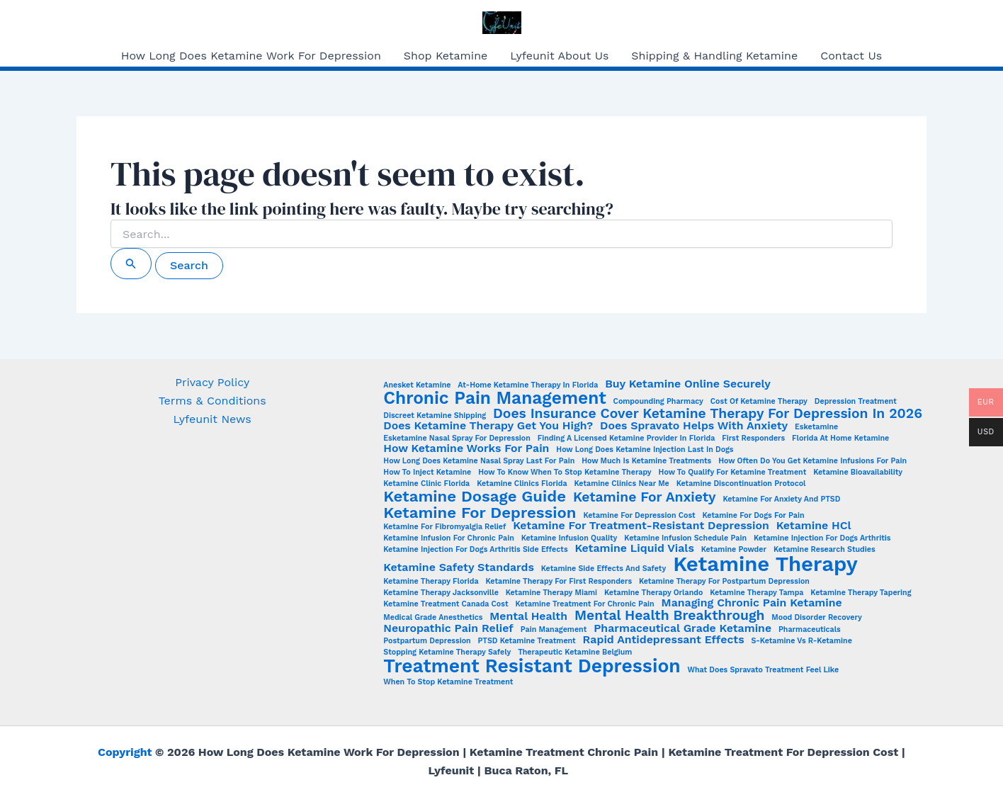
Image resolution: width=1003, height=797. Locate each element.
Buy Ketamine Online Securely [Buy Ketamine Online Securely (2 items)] (688, 384)
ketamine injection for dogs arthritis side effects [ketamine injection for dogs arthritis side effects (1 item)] (475, 550)
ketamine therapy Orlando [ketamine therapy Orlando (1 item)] (653, 593)
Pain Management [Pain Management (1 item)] (554, 630)
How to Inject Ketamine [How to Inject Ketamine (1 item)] (427, 473)
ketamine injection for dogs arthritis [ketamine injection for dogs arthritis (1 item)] (822, 539)
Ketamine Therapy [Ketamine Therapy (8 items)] (765, 564)
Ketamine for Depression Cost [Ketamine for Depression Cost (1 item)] (639, 516)
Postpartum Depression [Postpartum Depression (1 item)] (426, 641)
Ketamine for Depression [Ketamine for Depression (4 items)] (479, 512)
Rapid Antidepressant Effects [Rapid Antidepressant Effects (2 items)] (663, 639)
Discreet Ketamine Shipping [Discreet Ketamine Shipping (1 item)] (434, 416)
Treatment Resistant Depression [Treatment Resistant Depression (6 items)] (531, 666)
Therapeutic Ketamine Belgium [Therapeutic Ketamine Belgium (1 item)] (575, 653)
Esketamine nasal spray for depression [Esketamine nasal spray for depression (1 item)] (457, 439)
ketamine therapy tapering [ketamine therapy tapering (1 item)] (860, 593)
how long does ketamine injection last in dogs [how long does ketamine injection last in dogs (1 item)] (644, 450)
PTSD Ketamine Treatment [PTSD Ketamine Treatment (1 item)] (527, 641)
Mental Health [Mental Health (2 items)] (528, 616)
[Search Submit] (131, 263)
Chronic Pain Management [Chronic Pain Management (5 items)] (494, 398)
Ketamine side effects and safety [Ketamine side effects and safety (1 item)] (603, 569)
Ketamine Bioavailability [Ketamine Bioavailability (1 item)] (857, 473)
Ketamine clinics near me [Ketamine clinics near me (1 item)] (621, 484)
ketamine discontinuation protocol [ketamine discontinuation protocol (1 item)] (741, 484)
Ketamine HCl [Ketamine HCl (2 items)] (813, 525)
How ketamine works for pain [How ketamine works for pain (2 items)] (466, 448)
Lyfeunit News (212, 419)
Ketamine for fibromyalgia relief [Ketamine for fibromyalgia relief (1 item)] (444, 527)
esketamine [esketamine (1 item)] (816, 427)
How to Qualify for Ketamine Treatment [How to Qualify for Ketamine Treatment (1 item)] (733, 473)
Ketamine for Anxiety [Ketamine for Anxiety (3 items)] (644, 497)
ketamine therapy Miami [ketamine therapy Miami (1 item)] (551, 593)
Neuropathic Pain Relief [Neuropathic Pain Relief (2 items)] (448, 628)
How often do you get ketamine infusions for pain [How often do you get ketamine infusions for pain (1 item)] (812, 461)
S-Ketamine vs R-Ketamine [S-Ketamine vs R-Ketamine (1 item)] (801, 641)
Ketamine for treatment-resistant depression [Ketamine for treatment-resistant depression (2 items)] (641, 525)
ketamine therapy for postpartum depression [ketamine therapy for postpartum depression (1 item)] (724, 582)
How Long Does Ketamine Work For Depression (251, 55)
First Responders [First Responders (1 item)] (753, 439)
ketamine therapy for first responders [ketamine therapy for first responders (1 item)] (559, 582)
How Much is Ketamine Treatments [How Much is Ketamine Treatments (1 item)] (646, 461)
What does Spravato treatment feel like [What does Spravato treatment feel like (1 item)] (763, 670)
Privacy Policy (212, 382)
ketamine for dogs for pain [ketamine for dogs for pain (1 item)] (754, 516)
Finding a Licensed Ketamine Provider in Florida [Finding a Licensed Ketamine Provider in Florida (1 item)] (626, 439)
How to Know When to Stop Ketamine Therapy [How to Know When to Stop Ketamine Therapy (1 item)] (565, 473)
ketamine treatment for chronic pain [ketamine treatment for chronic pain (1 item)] (584, 605)
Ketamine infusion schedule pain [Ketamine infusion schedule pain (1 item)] (685, 539)
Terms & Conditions (212, 400)
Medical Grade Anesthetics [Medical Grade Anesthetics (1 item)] (432, 618)
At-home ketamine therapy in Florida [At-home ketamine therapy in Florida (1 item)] (528, 386)
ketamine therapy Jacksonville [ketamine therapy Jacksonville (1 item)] (440, 593)
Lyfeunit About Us (559, 55)
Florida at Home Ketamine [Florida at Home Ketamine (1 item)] (840, 439)
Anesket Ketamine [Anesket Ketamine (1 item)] (416, 386)
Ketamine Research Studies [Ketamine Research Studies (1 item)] (825, 550)
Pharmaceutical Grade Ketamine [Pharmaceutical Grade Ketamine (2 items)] (682, 628)
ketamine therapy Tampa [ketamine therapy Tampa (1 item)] (756, 593)
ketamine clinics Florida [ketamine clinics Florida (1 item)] (522, 484)
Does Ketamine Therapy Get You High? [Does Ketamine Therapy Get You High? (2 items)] (488, 425)
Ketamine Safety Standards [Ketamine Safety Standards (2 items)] (458, 567)
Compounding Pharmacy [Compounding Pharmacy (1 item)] (658, 402)
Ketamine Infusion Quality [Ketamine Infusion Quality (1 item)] (569, 539)
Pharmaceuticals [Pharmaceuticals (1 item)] (809, 630)
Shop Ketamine (445, 55)
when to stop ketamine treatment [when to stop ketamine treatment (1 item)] (448, 682)
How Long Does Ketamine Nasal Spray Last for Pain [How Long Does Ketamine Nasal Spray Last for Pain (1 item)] (478, 461)
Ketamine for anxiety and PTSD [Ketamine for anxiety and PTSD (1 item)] (781, 500)
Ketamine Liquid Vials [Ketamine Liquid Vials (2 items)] (633, 548)
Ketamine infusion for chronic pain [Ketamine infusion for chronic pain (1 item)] (448, 539)
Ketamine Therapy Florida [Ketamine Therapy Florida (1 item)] (430, 582)
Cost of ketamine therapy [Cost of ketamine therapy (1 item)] (759, 402)
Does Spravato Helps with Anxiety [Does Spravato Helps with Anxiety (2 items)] (694, 425)
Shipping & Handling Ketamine (714, 55)
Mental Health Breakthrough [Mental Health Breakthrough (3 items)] (669, 615)
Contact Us (851, 55)
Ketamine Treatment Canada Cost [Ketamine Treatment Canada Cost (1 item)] (445, 605)
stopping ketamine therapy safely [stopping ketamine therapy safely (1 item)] (447, 653)
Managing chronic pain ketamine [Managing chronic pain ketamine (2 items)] (752, 603)
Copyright (125, 752)
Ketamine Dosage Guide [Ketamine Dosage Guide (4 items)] (474, 496)
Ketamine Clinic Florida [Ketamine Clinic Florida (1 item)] (426, 484)
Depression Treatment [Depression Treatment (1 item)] (856, 402)
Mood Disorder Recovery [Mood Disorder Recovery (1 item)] (816, 618)
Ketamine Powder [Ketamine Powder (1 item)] (733, 550)
